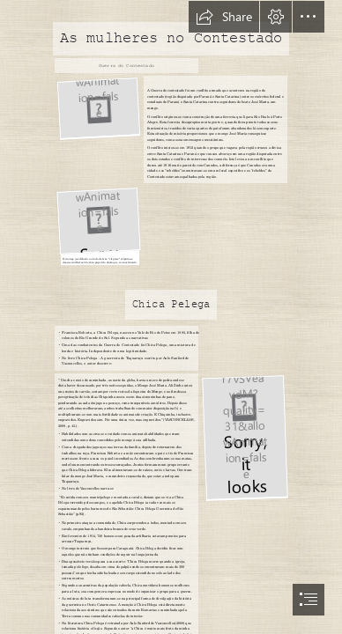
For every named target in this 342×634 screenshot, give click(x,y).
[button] (224, 17)
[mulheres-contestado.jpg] (98, 108)
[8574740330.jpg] (244, 437)
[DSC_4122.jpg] (98, 225)
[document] (171, 317)
